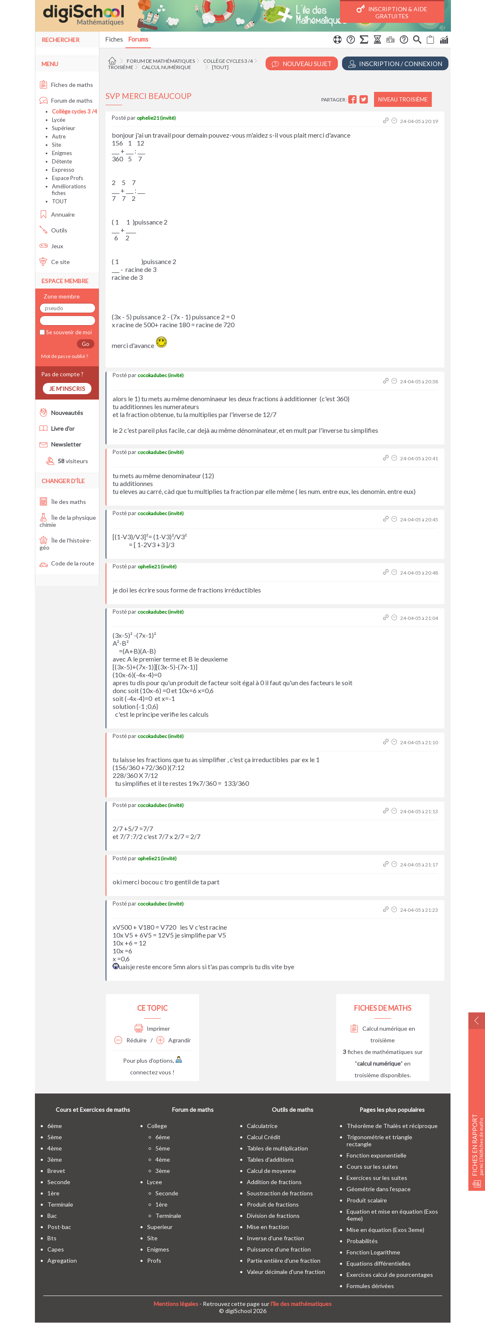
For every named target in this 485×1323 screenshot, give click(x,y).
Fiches (114, 39)
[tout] (220, 67)
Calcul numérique (166, 67)
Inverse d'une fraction (275, 1238)
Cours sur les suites (372, 1166)
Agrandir (173, 1040)
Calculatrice (262, 1125)
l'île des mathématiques (301, 1303)
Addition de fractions (274, 1181)
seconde (58, 1181)
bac (52, 1215)
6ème (54, 1125)
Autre (59, 136)
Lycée (58, 119)
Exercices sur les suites (377, 1177)
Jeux (51, 245)
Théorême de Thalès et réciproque (392, 1125)
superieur (159, 1226)
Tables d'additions (270, 1159)
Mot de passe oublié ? (63, 356)
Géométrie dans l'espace (379, 1188)
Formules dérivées (370, 1285)
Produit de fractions (273, 1204)
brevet (56, 1170)
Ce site (54, 261)
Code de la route (66, 563)
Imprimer (152, 1028)
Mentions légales (176, 1303)
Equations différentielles (379, 1263)
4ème (54, 1148)
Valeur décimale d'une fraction (286, 1271)
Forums (138, 39)
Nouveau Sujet (302, 64)
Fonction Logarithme (373, 1252)
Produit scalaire (367, 1200)
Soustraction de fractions (280, 1193)
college (157, 1125)
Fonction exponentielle (376, 1155)
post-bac (59, 1226)
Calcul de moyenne (271, 1170)
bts (52, 1238)
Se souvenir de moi (68, 332)
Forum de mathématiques (161, 61)
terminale (60, 1204)
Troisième (120, 67)
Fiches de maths (66, 84)
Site (56, 144)
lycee (154, 1181)
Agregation (62, 1260)
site (152, 1238)
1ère (53, 1193)
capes (55, 1249)
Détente (62, 161)
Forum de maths (66, 100)
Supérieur (63, 128)
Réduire (130, 1040)
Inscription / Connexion (395, 64)
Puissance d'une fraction (279, 1249)
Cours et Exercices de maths (93, 1109)
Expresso (63, 169)
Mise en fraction (268, 1226)
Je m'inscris (67, 388)
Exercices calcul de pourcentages (390, 1274)
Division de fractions (273, 1215)
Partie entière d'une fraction (283, 1260)
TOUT (59, 201)
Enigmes (62, 153)
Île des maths (62, 501)
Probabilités (362, 1240)
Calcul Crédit (264, 1136)
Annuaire (57, 214)
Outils (53, 230)
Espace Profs (67, 178)
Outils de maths (292, 1109)
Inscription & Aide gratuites (392, 12)
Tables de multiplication (277, 1148)
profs (154, 1260)
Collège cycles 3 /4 (228, 61)
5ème (54, 1136)
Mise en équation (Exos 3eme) (385, 1229)
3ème (54, 1159)
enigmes (158, 1249)
